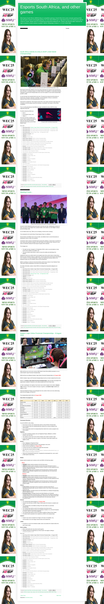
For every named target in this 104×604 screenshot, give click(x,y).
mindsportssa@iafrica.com (28, 531)
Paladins (29, 160)
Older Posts (58, 595)
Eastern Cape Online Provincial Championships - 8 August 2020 (43, 127)
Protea (50, 186)
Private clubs (29, 136)
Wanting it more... (26, 192)
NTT (57, 327)
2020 (32, 133)
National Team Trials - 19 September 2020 (39, 132)
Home (41, 595)
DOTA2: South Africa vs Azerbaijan (38, 149)
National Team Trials (52, 327)
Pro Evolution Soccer (31, 161)
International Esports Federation (31, 186)
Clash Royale (30, 154)
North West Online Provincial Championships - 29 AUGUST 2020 (44, 129)
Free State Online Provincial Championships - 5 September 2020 (44, 130)
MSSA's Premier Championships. (39, 140)
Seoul (52, 186)
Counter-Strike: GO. (31, 168)
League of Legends (31, 158)
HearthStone (29, 172)
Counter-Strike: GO (31, 155)
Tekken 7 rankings (31, 180)
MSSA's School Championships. (39, 138)
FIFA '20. (29, 171)
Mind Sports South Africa (41, 186)
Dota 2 (28, 157)
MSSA (47, 186)
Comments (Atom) (28, 597)
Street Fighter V (30, 179)
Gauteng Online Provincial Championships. (35, 146)
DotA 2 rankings (30, 169)
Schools (28, 135)
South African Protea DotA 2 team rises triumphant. (41, 147)
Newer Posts (23, 595)
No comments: (44, 184)
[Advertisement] (40, 40)
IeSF (24, 186)
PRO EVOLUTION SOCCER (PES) (34, 177)
